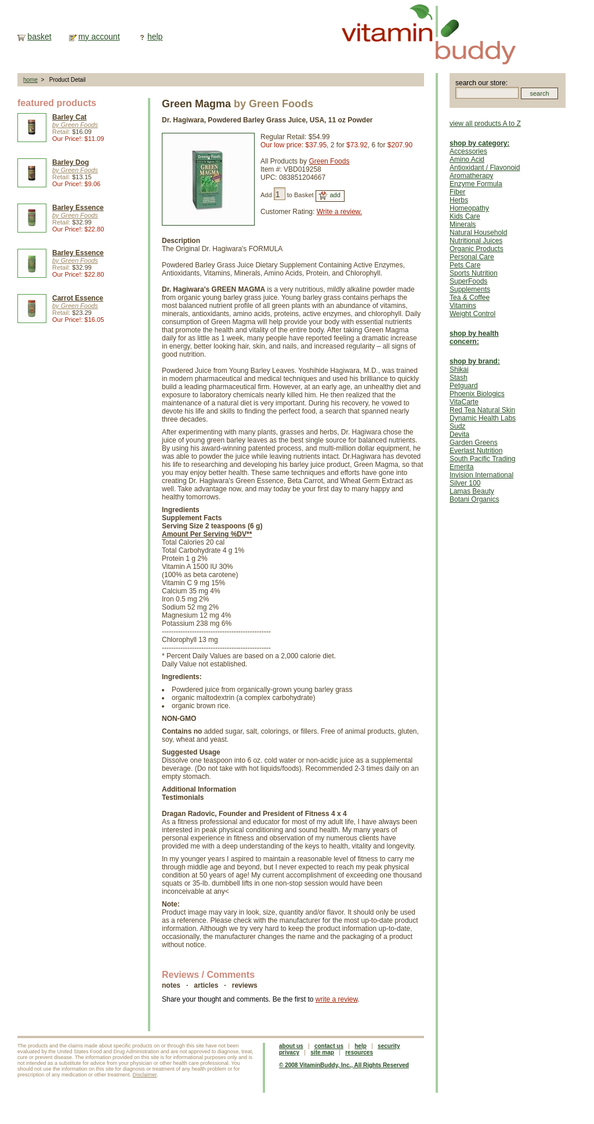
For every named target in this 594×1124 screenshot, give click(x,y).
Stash (459, 378)
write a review (337, 999)
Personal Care (472, 257)
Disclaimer (145, 1075)
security (389, 1046)
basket (39, 36)
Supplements (470, 289)
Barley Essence (78, 208)
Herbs (459, 200)
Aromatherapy (471, 176)
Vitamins (463, 306)
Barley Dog (70, 162)
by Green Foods (75, 124)
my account (99, 36)
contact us (328, 1046)
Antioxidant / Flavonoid (485, 168)
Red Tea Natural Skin (482, 410)
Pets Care (465, 265)
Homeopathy (469, 208)
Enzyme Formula (476, 184)
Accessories (468, 151)
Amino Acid (467, 159)
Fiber (457, 192)
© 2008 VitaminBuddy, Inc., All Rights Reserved (344, 1065)
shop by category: (479, 143)
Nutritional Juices (476, 241)
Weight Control (472, 314)
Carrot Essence (77, 298)
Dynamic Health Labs (483, 418)
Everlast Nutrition (476, 451)
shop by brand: (475, 361)
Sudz (457, 426)
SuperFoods (468, 281)
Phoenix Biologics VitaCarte (477, 398)
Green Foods (329, 161)
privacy (289, 1052)
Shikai (459, 369)
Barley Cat (69, 117)
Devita (459, 434)
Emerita (461, 467)
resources (359, 1052)
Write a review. (339, 212)
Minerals (463, 224)
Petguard (464, 386)
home (30, 80)
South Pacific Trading (482, 459)
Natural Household (478, 233)
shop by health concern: (474, 337)
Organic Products (477, 249)
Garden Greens (474, 442)
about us (291, 1046)
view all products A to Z (485, 123)
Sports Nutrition (474, 273)
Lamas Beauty (472, 491)
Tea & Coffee (470, 297)
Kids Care (465, 216)
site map (322, 1052)
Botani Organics (474, 499)
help (154, 36)
